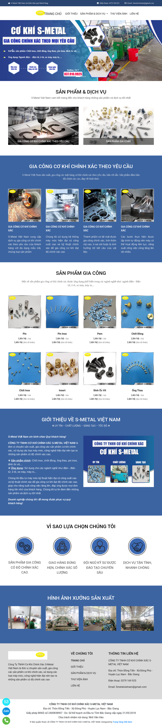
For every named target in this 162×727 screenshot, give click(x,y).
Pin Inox (62, 333)
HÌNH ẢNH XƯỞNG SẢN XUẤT (81, 598)
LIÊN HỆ (134, 13)
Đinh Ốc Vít (100, 390)
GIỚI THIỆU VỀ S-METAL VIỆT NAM (81, 420)
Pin (24, 333)
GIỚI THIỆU (71, 13)
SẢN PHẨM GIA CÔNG (118, 141)
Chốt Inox (24, 390)
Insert (62, 390)
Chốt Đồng (137, 333)
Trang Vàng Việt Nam (122, 722)
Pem (99, 333)
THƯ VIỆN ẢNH (118, 13)
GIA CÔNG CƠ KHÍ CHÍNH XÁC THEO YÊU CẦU (43, 141)
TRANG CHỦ (52, 14)
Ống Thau (137, 390)
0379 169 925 (128, 680)
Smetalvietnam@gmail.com (131, 686)
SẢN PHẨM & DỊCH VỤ (93, 13)
